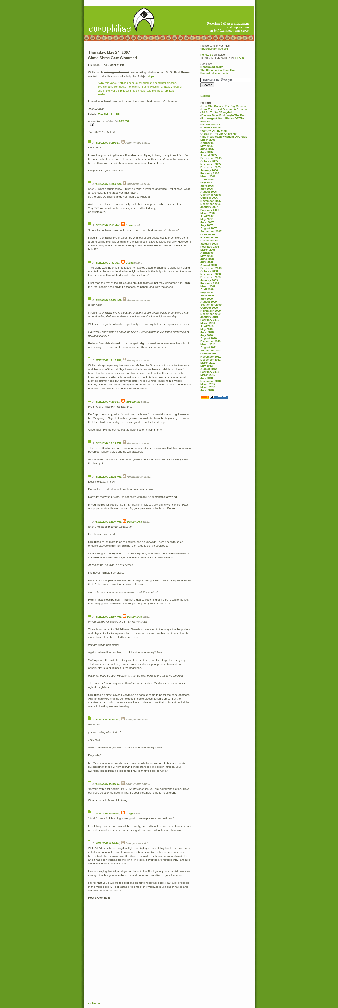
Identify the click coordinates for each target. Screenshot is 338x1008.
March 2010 (207, 322)
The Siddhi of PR (109, 114)
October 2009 (209, 307)
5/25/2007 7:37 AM (108, 262)
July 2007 (206, 225)
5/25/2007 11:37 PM (108, 521)
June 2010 (207, 332)
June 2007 (207, 222)
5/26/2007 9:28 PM (107, 783)
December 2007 (210, 240)
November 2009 (210, 310)
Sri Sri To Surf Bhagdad (216, 112)
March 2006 (207, 176)
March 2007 (207, 212)
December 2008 (210, 277)
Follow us (206, 54)
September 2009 (211, 304)
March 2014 (207, 383)
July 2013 (206, 377)
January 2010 (209, 316)
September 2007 (211, 231)
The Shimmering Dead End (217, 69)
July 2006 (206, 188)
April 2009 (207, 289)
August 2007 (208, 228)
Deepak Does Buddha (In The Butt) (223, 115)
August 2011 (208, 347)
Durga (130, 224)
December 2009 (210, 313)
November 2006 (210, 200)
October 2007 (209, 234)
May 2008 (206, 255)
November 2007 (210, 237)
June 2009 (207, 295)
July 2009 (206, 298)
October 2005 (209, 161)
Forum (239, 57)
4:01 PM (124, 120)
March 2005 (207, 139)
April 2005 (207, 142)
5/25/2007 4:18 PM (107, 401)
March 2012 (207, 362)
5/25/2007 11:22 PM (108, 476)
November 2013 (210, 380)
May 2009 (206, 292)
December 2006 (210, 203)
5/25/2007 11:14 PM (108, 442)
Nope (151, 76)
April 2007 (207, 216)
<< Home (94, 1003)
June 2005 (207, 148)
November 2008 (210, 274)
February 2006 (209, 173)
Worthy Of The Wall (214, 130)
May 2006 (206, 182)
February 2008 (209, 246)
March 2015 (207, 387)
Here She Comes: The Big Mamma (223, 106)
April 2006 (207, 179)
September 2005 (211, 158)
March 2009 (207, 286)
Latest (205, 95)
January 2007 (209, 206)
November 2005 (210, 164)
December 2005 (210, 167)
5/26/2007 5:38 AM (108, 719)
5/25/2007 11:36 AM (108, 299)
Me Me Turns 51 (211, 124)
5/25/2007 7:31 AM (108, 224)
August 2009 (208, 301)
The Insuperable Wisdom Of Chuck (224, 136)
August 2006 (208, 191)
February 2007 (209, 209)
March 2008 (207, 249)
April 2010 (207, 325)
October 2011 (209, 353)
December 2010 (210, 341)
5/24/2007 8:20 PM (107, 142)
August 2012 (208, 368)
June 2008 (207, 258)
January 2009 (209, 280)
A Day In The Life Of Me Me (219, 133)
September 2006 (211, 194)
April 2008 (207, 252)
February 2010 (209, 319)
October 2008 (209, 270)
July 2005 (206, 151)
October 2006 (209, 197)
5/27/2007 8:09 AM (108, 813)
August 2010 (208, 338)
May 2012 (206, 365)
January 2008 (209, 243)
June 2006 (207, 185)
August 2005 (208, 154)
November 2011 (210, 356)
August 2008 (208, 264)
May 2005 (206, 145)
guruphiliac (133, 401)
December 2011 (210, 359)
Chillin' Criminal (211, 127)
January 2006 (209, 170)
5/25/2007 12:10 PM (108, 360)
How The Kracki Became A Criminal (224, 109)
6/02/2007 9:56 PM (107, 843)
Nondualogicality (211, 66)
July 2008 (206, 261)
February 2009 (209, 283)
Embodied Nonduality (214, 72)
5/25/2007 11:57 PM (108, 616)
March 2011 (207, 344)
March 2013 (207, 374)
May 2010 (206, 329)
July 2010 (206, 335)
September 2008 (211, 267)
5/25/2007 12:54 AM (108, 183)
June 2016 (207, 390)
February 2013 (209, 371)
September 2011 (211, 350)
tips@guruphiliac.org (214, 48)
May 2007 (206, 219)
